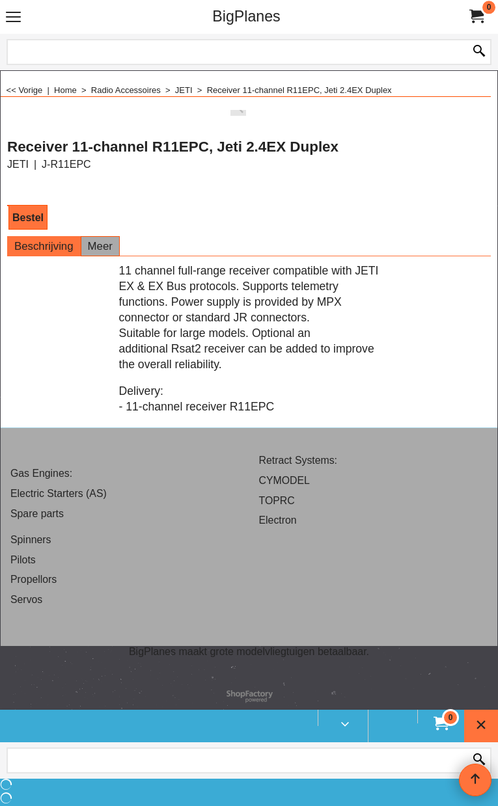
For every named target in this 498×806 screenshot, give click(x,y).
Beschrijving (44, 246)
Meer (100, 246)
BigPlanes (246, 16)
